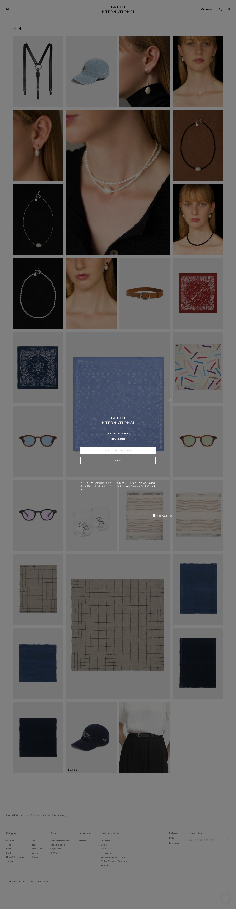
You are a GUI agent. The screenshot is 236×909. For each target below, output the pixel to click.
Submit (118, 461)
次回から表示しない (163, 515)
